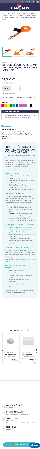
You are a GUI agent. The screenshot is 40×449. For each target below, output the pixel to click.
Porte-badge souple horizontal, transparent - (16, 117)
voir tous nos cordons (17, 293)
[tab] (20, 125)
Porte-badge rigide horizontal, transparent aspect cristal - (19, 115)
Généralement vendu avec (11, 111)
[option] (20, 33)
